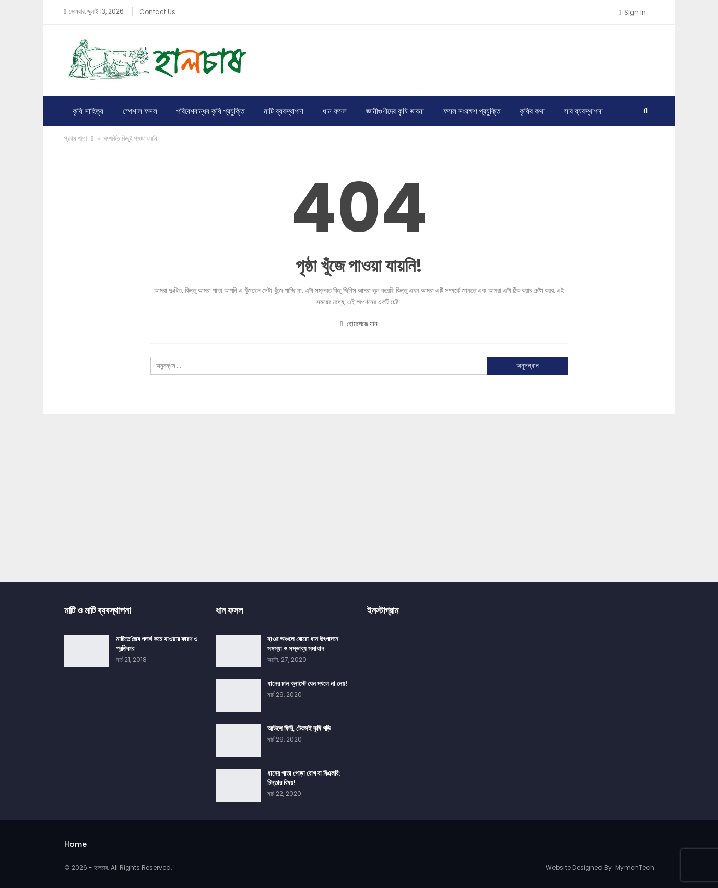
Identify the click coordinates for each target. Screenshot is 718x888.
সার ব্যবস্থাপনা (583, 111)
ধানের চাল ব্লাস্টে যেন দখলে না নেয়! (307, 683)
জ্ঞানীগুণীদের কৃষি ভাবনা (395, 111)
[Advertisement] (464, 58)
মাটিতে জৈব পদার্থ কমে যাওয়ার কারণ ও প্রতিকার (156, 643)
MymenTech (634, 867)
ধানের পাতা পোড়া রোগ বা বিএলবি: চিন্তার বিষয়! (303, 778)
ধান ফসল (335, 111)
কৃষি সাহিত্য (88, 111)
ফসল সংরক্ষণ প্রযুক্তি (471, 111)
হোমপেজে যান (359, 324)
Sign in (632, 12)
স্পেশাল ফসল (140, 111)
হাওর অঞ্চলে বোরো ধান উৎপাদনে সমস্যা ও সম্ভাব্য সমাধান (302, 643)
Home (75, 844)
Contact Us (157, 11)
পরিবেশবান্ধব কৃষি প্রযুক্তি (210, 111)
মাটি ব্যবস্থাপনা (283, 111)
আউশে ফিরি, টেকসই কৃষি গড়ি (299, 728)
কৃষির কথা (532, 111)
